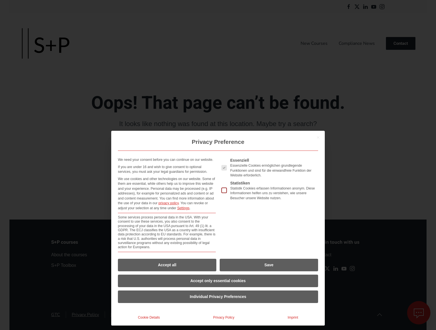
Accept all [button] (167, 265)
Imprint (293, 317)
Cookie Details (149, 317)
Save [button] (269, 265)
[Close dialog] (318, 137)
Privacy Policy (223, 317)
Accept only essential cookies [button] (218, 281)
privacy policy (168, 203)
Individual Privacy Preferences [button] (218, 296)
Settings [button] (183, 208)
